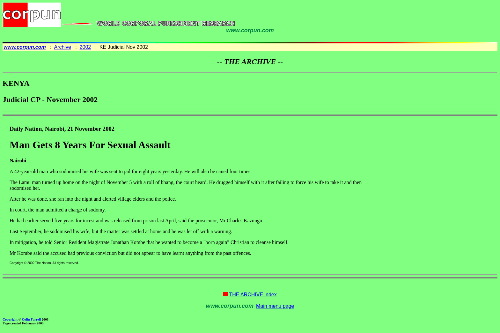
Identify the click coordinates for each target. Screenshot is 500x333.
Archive (62, 47)
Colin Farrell (31, 319)
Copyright (10, 319)
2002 (85, 47)
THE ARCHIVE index (252, 294)
